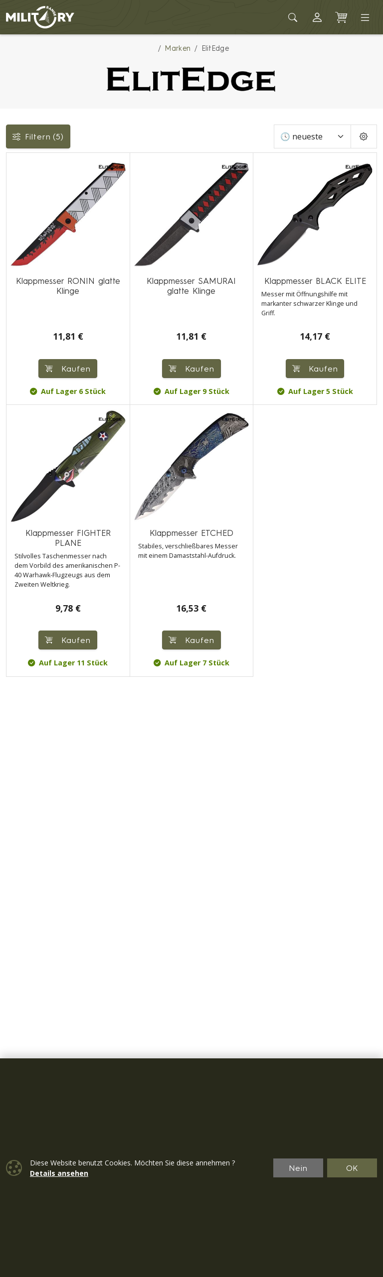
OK (352, 1168)
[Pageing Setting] (364, 136)
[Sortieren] (312, 136)
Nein (298, 1168)
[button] (317, 17)
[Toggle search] (293, 17)
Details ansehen (59, 1173)
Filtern (38, 136)
